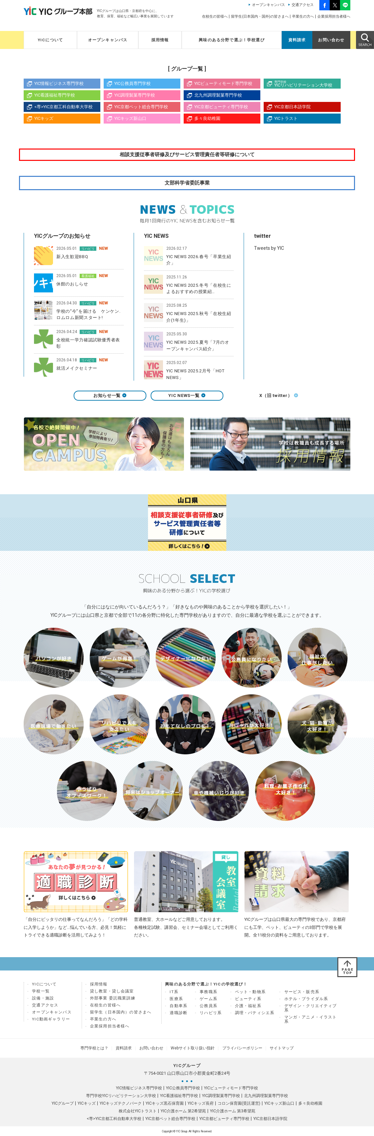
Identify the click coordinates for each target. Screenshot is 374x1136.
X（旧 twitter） (264, 397)
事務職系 (208, 994)
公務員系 (208, 1008)
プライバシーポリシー (237, 1049)
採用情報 (160, 40)
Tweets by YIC (269, 248)
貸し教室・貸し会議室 (112, 993)
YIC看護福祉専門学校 (54, 95)
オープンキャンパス (268, 5)
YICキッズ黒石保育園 (165, 1103)
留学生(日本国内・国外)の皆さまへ (260, 16)
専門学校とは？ (103, 1049)
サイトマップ (273, 1049)
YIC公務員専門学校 (132, 83)
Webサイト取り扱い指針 (191, 1049)
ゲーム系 (208, 1001)
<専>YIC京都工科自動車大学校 (63, 106)
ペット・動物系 (250, 994)
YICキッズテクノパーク (121, 1103)
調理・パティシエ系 (255, 1015)
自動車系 (178, 1008)
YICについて (50, 40)
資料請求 (297, 40)
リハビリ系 (211, 1015)
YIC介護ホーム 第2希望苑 (183, 1110)
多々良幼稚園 (207, 118)
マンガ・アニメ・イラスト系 (310, 1021)
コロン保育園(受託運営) (239, 1103)
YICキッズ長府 (201, 1103)
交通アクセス (303, 5)
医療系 (176, 1001)
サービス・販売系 (301, 994)
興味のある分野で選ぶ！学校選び (232, 40)
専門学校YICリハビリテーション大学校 (121, 1095)
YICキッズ (43, 118)
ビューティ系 (248, 1001)
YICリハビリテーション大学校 (307, 84)
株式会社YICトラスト (138, 1110)
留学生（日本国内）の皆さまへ (120, 1014)
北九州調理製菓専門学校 (218, 95)
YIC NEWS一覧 (187, 397)
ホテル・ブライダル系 (306, 1001)
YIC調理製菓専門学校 (134, 95)
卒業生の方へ (303, 16)
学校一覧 (41, 993)
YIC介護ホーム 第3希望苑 (232, 1110)
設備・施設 (43, 1000)
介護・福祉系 (248, 1008)
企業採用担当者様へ (333, 16)
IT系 (174, 994)
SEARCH (364, 39)
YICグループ (63, 1103)
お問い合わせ (331, 40)
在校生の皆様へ (215, 16)
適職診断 (178, 1015)
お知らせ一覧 (110, 397)
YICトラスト (286, 118)
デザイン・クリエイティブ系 (310, 1010)
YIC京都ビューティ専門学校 (221, 106)
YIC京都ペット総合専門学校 (141, 106)
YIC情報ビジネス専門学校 (59, 83)
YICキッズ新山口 (130, 118)
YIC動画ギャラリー (51, 1021)
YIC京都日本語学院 (292, 106)
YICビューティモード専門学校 (223, 83)
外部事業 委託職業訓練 (112, 1000)
